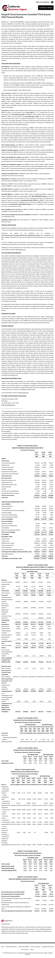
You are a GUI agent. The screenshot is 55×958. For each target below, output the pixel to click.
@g (8, 405)
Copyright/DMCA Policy (48, 946)
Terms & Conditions (35, 946)
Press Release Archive (11, 946)
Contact (32, 949)
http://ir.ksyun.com (20, 249)
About (2, 946)
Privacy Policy (24, 949)
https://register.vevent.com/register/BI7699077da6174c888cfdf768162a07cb (21, 235)
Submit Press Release (23, 946)
